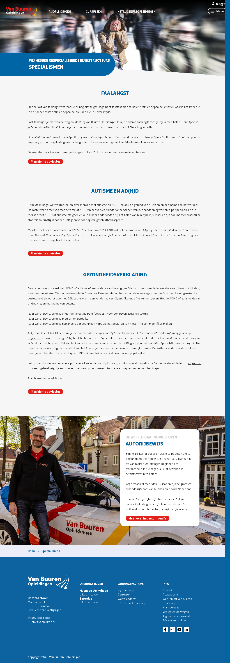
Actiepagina (170, 594)
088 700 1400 (40, 618)
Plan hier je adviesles (45, 161)
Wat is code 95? (128, 599)
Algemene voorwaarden (178, 616)
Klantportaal (171, 607)
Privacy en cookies (174, 620)
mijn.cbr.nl (34, 338)
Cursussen (94, 11)
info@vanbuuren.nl (43, 622)
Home (32, 551)
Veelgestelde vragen (176, 611)
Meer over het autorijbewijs (147, 518)
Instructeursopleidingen (136, 11)
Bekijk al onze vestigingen (44, 610)
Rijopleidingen (60, 11)
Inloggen (219, 4)
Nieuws (167, 590)
